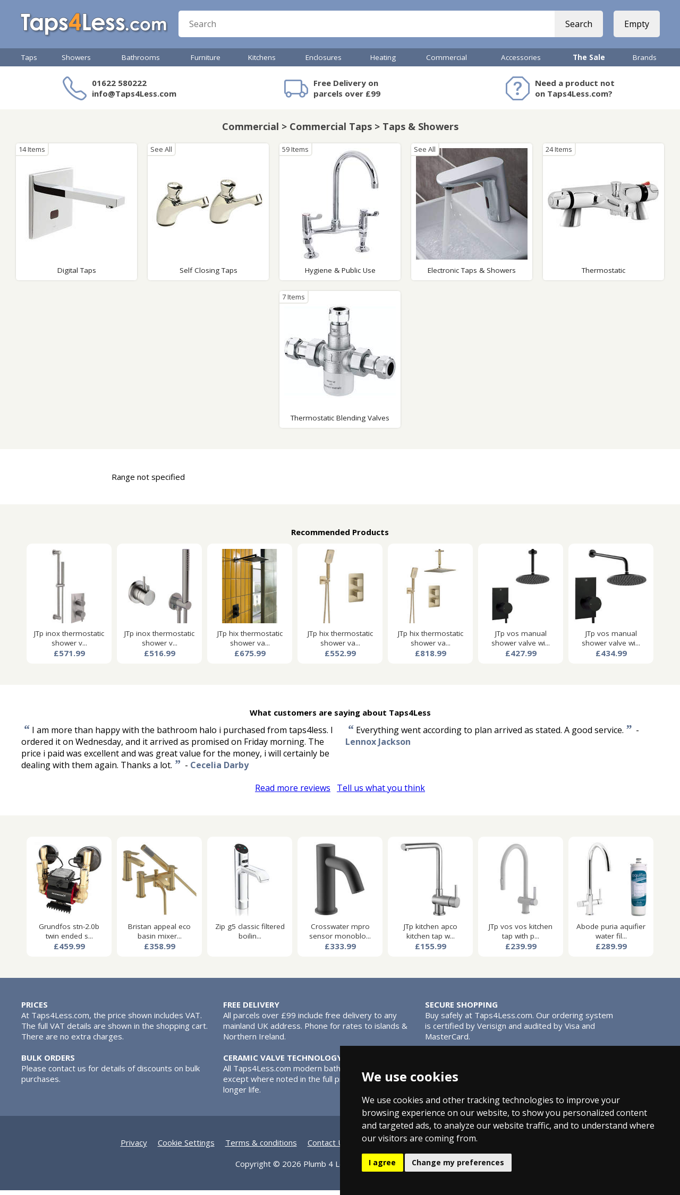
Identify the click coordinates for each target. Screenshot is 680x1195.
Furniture (205, 62)
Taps (29, 62)
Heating (383, 62)
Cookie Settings (186, 1147)
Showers (76, 62)
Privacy (134, 1147)
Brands (645, 62)
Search (577, 26)
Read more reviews (292, 792)
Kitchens (262, 62)
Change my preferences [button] (458, 1162)
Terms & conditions (261, 1147)
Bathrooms (141, 62)
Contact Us (328, 1147)
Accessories (521, 62)
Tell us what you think (381, 792)
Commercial (446, 62)
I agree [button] (382, 1162)
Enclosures (323, 62)
